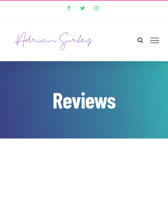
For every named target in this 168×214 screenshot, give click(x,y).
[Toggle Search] (140, 36)
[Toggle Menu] (155, 36)
